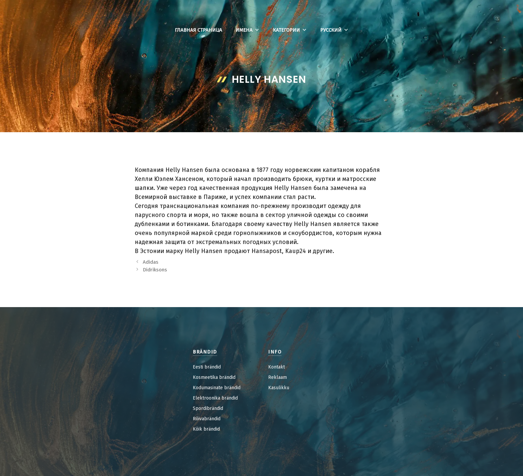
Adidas (150, 262)
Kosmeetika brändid (214, 377)
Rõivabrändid (206, 419)
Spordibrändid (208, 408)
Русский (334, 30)
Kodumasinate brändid (216, 388)
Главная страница (198, 30)
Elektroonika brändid (215, 398)
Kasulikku (278, 388)
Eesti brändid (207, 367)
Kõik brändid (206, 429)
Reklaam (277, 377)
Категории (290, 30)
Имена (247, 30)
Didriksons (155, 270)
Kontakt (276, 367)
